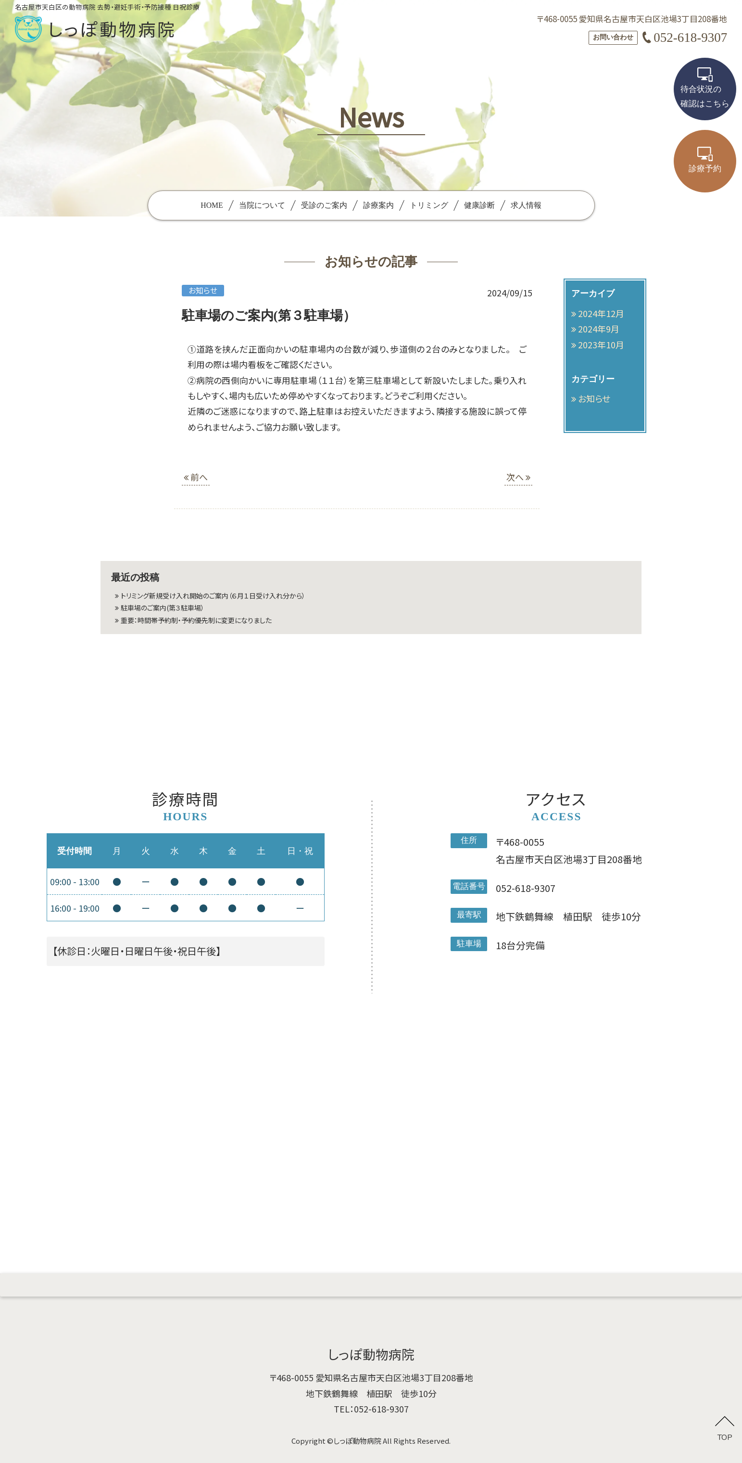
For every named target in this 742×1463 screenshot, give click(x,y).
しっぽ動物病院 (357, 1441)
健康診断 (479, 205)
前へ (196, 477)
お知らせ (594, 398)
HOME (212, 205)
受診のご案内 (324, 205)
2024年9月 (598, 328)
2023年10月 (601, 344)
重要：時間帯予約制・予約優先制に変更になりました (219, 629)
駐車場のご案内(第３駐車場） (176, 613)
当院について (262, 205)
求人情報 (526, 205)
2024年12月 (601, 313)
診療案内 (378, 205)
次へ (518, 477)
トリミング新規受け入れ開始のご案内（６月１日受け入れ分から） (240, 597)
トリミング (429, 205)
